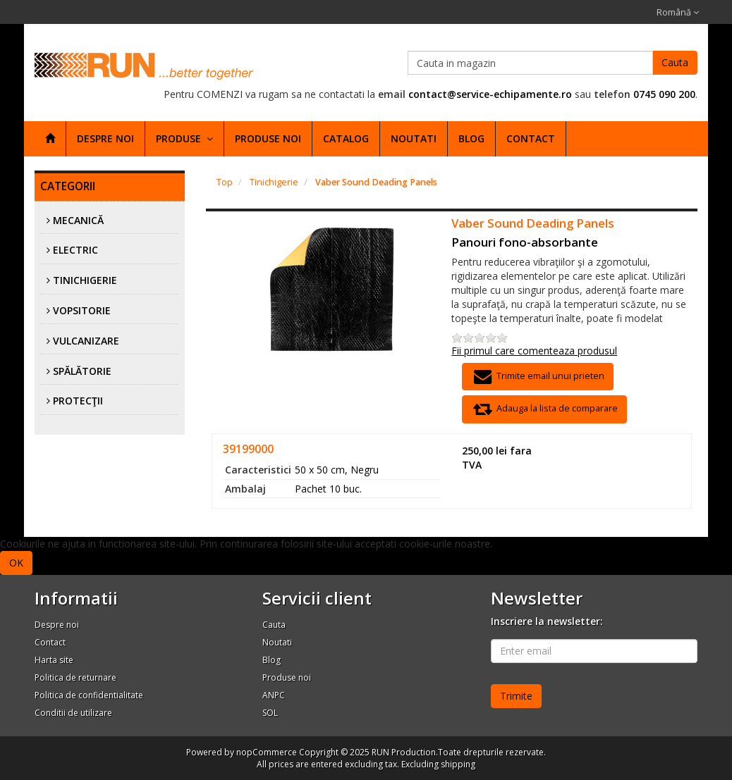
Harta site (54, 660)
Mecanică (78, 220)
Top (224, 182)
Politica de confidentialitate (89, 695)
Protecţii (78, 400)
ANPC (273, 695)
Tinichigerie (85, 280)
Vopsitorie (82, 310)
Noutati (414, 138)
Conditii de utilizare (73, 713)
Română (678, 12)
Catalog (346, 138)
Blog (471, 138)
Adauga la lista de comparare (544, 409)
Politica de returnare (75, 677)
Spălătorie (82, 371)
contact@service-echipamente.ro (490, 94)
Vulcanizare (86, 340)
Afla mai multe (68, 562)
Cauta (674, 62)
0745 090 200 (664, 94)
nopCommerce (266, 752)
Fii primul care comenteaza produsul (534, 350)
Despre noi (105, 138)
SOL (270, 713)
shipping (458, 764)
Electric (75, 249)
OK (16, 562)
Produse (184, 138)
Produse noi (268, 138)
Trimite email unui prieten (537, 376)
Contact (530, 138)
